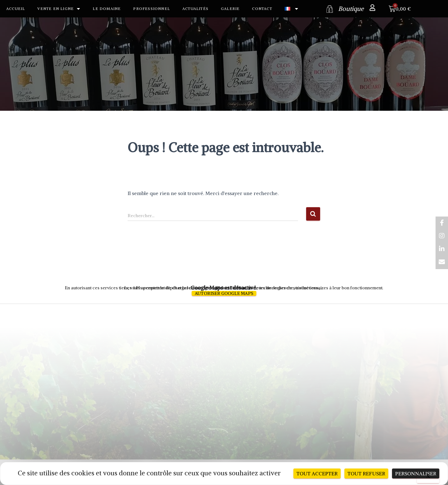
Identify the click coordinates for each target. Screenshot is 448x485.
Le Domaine (107, 8)
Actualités (195, 8)
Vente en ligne (58, 8)
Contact (262, 8)
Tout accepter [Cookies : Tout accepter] (317, 473)
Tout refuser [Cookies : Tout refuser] (366, 473)
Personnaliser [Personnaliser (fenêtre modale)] (415, 473)
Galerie (230, 8)
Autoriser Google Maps (224, 293)
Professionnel (151, 8)
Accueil (15, 8)
